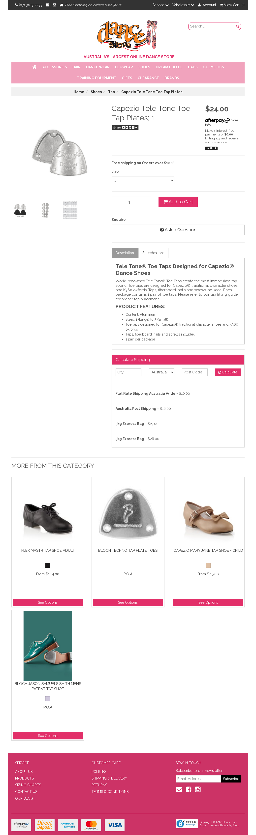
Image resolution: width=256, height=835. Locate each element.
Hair (76, 67)
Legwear (124, 67)
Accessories (54, 67)
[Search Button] (237, 26)
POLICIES (99, 772)
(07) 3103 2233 (28, 5)
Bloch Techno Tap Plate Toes (128, 550)
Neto (236, 825)
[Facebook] (47, 5)
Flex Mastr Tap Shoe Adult (47, 550)
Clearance (148, 78)
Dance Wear (98, 67)
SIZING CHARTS (28, 785)
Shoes (144, 67)
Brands (171, 78)
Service (161, 5)
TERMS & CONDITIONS (110, 792)
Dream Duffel (169, 67)
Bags (193, 67)
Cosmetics (213, 67)
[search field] (211, 26)
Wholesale (183, 5)
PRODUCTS (24, 778)
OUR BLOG (24, 798)
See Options (48, 602)
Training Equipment (96, 78)
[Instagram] (54, 5)
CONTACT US (26, 792)
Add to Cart (178, 201)
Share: (125, 127)
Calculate (227, 372)
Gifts (127, 78)
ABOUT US (23, 772)
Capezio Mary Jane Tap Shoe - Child (208, 550)
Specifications (153, 253)
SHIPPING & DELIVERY (109, 778)
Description (125, 253)
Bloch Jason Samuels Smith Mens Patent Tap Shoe (48, 686)
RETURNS (99, 785)
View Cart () (232, 5)
